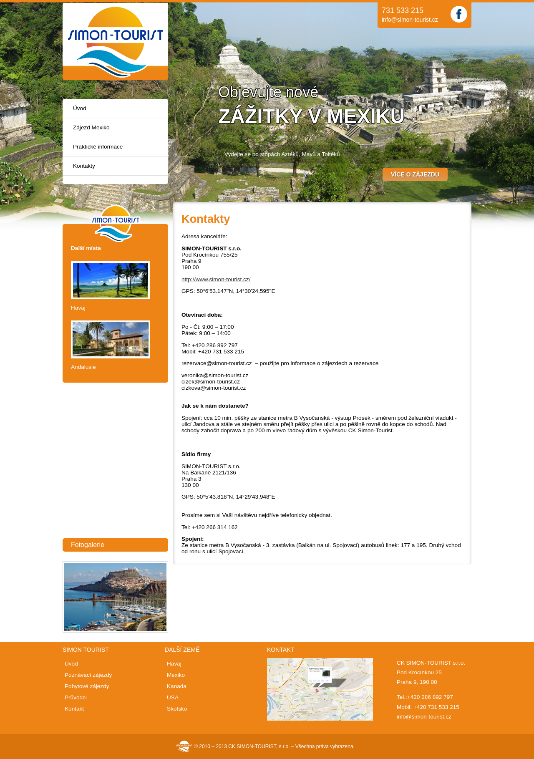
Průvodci (76, 697)
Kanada (176, 686)
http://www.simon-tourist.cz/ (215, 279)
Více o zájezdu (415, 174)
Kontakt (74, 709)
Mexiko (176, 675)
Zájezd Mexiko (91, 127)
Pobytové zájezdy (87, 686)
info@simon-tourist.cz (410, 19)
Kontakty (84, 166)
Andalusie (83, 367)
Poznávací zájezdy (88, 675)
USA (173, 697)
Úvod (79, 108)
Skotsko (177, 709)
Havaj (78, 308)
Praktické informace (98, 147)
